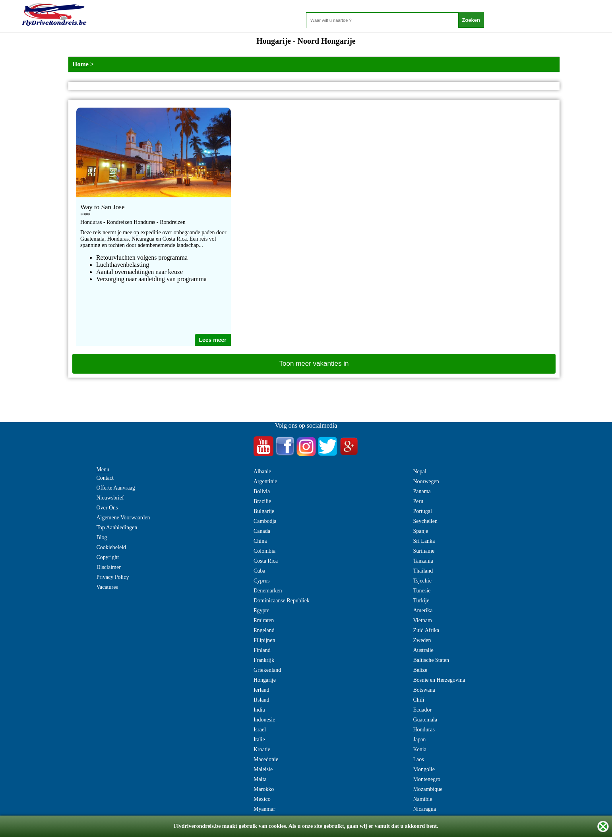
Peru (418, 501)
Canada (262, 531)
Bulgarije (264, 511)
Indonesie (264, 720)
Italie (259, 739)
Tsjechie (422, 581)
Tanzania (423, 561)
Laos (418, 759)
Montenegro (426, 779)
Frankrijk (264, 660)
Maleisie (263, 769)
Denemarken (268, 591)
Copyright (107, 557)
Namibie (422, 799)
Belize (420, 670)
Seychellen (425, 521)
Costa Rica (266, 561)
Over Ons (107, 508)
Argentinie (265, 481)
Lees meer (213, 340)
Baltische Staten (431, 660)
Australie (423, 650)
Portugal (422, 511)
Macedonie (266, 759)
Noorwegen (426, 481)
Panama (421, 491)
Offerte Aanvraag (115, 488)
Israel (260, 730)
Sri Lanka (424, 541)
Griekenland (267, 670)
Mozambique (427, 789)
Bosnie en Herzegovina (439, 680)
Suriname (423, 551)
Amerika (422, 610)
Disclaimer (108, 567)
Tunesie (421, 591)
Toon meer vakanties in (314, 363)
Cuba (259, 571)
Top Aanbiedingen (116, 527)
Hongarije (265, 680)
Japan (419, 739)
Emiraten (264, 620)
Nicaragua (424, 809)
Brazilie (262, 501)
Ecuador (422, 710)
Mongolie (423, 769)
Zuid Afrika (426, 630)
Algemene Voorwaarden (123, 518)
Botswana (424, 690)
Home (80, 64)
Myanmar (264, 809)
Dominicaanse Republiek (282, 601)
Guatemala (425, 720)
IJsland (261, 700)
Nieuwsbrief (110, 498)
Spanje (420, 531)
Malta (260, 779)
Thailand (423, 571)
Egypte (261, 610)
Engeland (264, 630)
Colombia (264, 551)
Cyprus (261, 581)
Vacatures (107, 587)
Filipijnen (264, 640)
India (259, 710)
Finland (262, 650)
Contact (105, 478)
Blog (101, 537)
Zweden (422, 640)
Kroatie (262, 749)
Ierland (261, 690)
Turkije (421, 601)
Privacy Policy (112, 577)
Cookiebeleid (111, 547)
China (260, 541)
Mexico (262, 799)
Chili (418, 700)
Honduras (423, 730)
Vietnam (422, 620)
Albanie (262, 471)
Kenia (419, 749)
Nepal (419, 471)
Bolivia (262, 491)
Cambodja (265, 521)
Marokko (264, 789)
